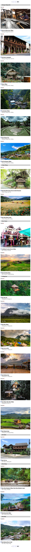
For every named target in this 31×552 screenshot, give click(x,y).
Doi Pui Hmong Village (6, 161)
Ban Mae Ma (4, 297)
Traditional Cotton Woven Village (9, 249)
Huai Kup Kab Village (6, 512)
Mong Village (4, 84)
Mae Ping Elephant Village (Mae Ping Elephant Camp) (13, 488)
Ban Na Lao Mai (5, 348)
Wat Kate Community (6, 57)
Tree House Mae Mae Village (8, 401)
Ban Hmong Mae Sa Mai (7, 542)
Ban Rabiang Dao (5, 374)
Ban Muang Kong (5, 431)
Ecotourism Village (6, 110)
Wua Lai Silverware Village (7, 30)
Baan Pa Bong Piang (6, 272)
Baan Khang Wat (5, 137)
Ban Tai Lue (4, 460)
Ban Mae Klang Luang (6, 217)
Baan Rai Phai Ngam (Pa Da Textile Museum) (11, 190)
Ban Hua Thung (5, 324)
